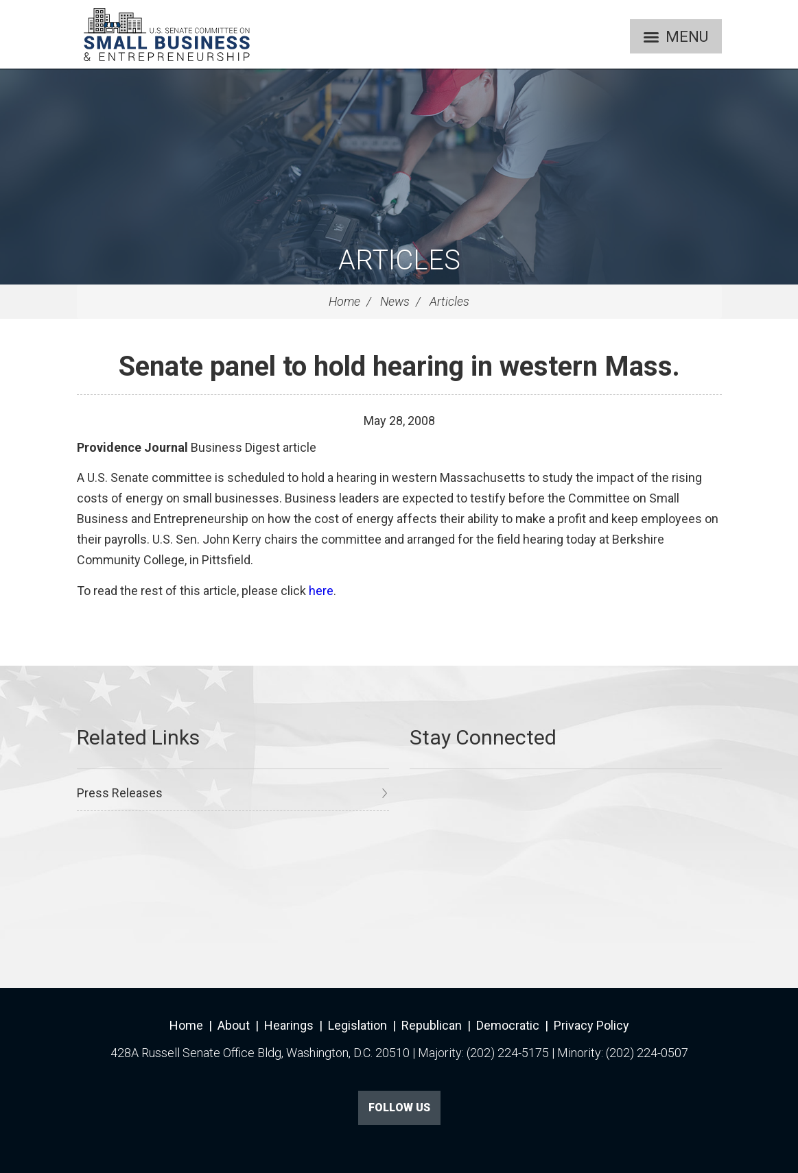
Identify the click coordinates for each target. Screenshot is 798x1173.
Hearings (289, 1025)
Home (344, 301)
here (321, 590)
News (395, 301)
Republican (431, 1025)
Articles (399, 260)
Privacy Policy (591, 1025)
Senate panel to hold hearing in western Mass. (399, 366)
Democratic (507, 1025)
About (234, 1025)
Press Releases (120, 793)
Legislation (357, 1025)
